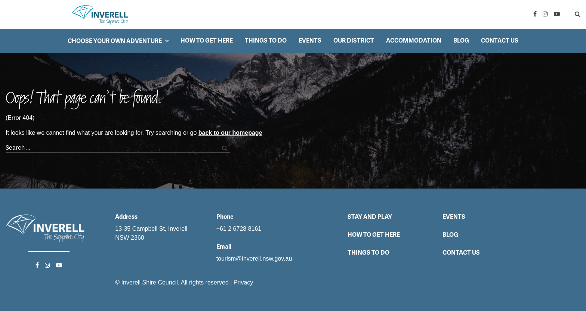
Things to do (266, 40)
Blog (461, 40)
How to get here (207, 40)
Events (310, 40)
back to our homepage (230, 133)
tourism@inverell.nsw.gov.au (254, 258)
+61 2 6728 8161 (239, 229)
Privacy (243, 282)
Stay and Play (370, 217)
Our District (353, 40)
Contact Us (499, 40)
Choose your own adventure (115, 41)
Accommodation (413, 40)
